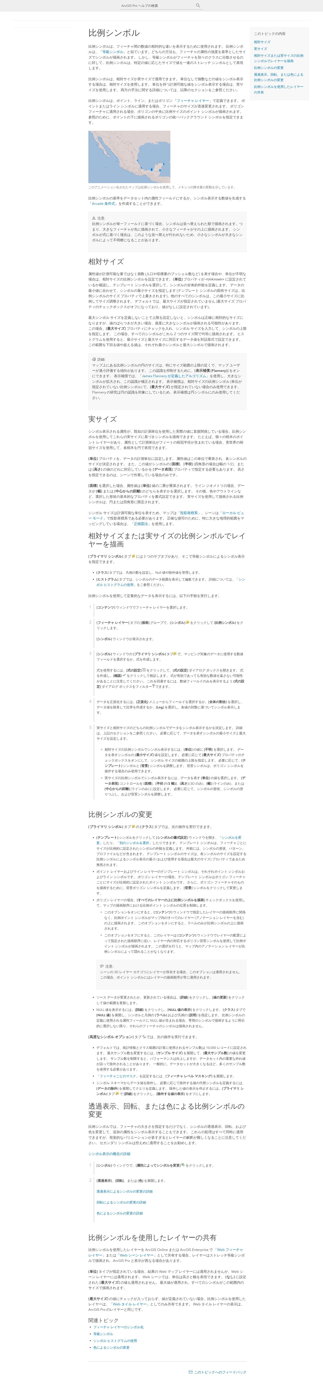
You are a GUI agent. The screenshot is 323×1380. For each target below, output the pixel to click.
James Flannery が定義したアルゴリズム (174, 375)
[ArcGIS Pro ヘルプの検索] (157, 5)
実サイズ (260, 49)
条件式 (103, 203)
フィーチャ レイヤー (193, 101)
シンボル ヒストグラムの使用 (115, 1340)
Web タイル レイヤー (130, 1304)
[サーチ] (198, 6)
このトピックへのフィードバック (220, 1372)
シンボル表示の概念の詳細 (109, 1153)
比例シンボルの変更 (269, 68)
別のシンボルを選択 (134, 842)
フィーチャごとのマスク (118, 1076)
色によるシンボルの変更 (111, 1347)
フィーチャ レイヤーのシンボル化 (118, 1327)
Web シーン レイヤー (137, 1255)
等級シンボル (112, 52)
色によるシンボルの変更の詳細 (120, 1213)
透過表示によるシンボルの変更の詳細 (125, 1191)
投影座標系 (189, 512)
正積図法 (141, 523)
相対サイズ (262, 42)
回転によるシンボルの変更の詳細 (121, 1202)
